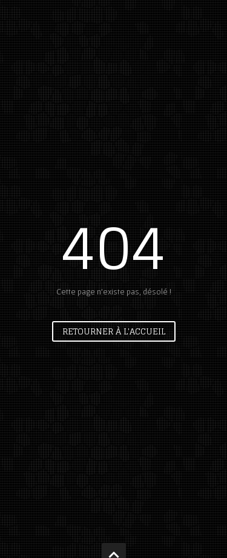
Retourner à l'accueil (113, 331)
